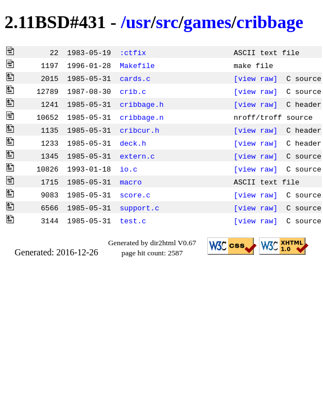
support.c (139, 207)
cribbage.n (141, 117)
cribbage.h (141, 104)
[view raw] (255, 78)
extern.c (137, 156)
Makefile (137, 65)
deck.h (133, 143)
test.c (133, 220)
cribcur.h (139, 130)
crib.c (133, 91)
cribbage (269, 22)
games (207, 22)
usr (138, 22)
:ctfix (133, 52)
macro (131, 182)
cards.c (135, 78)
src (167, 22)
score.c (135, 195)
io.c (128, 169)
